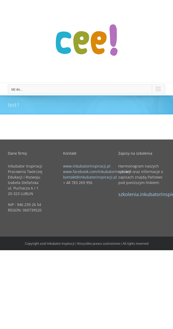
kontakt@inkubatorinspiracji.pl (90, 177)
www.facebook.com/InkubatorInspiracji (97, 171)
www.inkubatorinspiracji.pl (86, 166)
